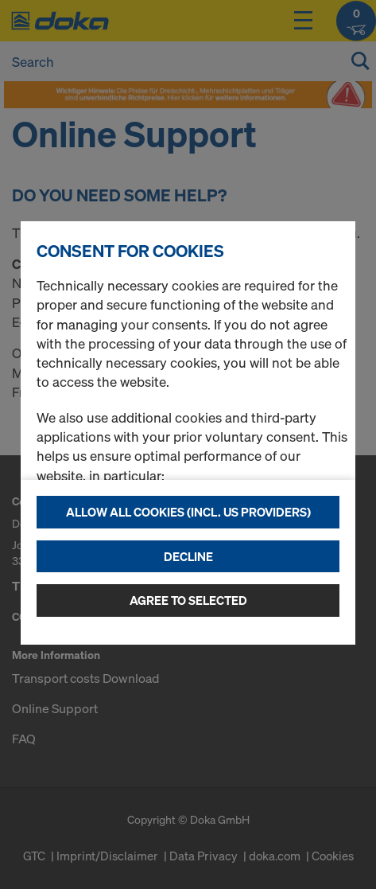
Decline (188, 556)
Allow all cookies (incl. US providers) (188, 512)
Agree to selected (188, 600)
